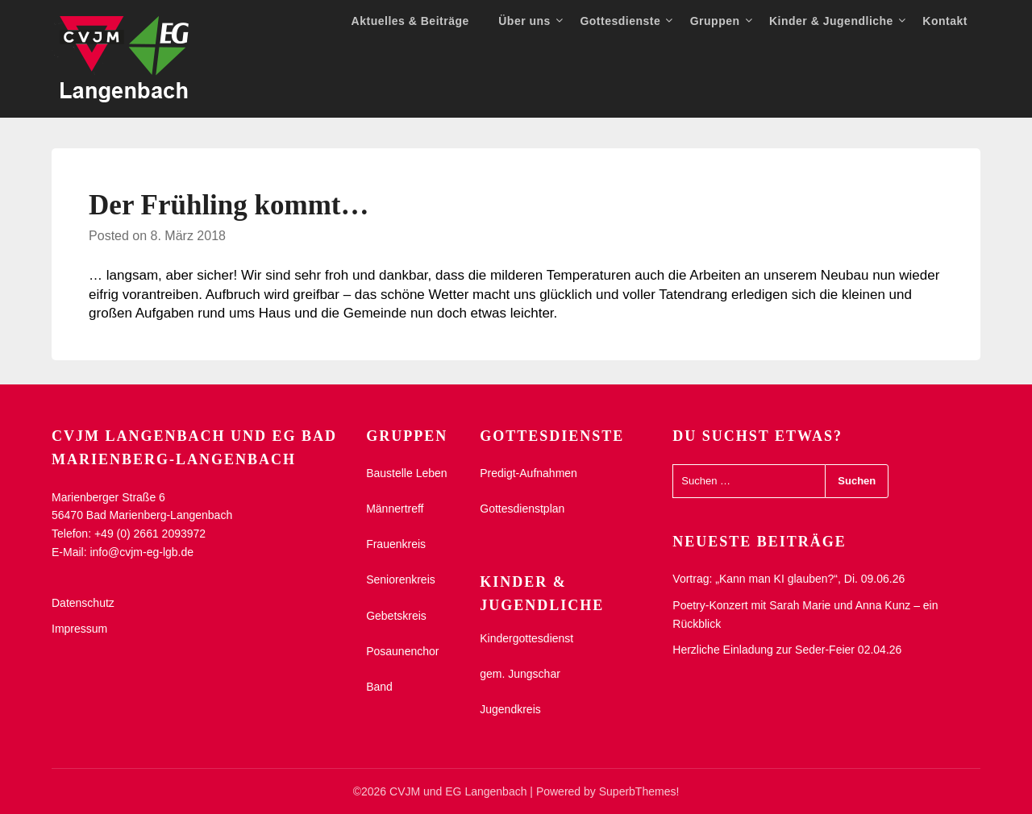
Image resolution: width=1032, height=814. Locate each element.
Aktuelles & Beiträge (410, 21)
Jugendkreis (510, 709)
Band (379, 686)
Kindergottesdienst (526, 638)
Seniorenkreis (400, 579)
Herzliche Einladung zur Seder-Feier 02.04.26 (786, 649)
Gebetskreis (396, 615)
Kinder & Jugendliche (831, 21)
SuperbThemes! (639, 791)
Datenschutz (83, 602)
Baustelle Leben (406, 473)
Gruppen (715, 21)
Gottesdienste (620, 21)
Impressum (79, 628)
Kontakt (945, 21)
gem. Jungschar (520, 673)
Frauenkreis (396, 544)
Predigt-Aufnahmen (528, 473)
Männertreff (394, 508)
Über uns (524, 21)
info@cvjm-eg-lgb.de (141, 552)
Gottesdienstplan (522, 508)
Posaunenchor (402, 651)
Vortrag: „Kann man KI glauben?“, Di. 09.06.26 (788, 578)
